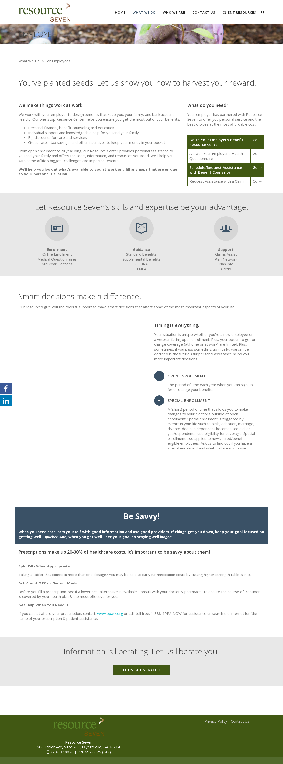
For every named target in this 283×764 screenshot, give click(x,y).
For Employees (58, 60)
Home (120, 12)
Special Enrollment (189, 400)
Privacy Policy (215, 721)
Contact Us (203, 12)
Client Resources (239, 12)
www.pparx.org (110, 613)
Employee (257, 34)
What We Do (144, 12)
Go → (257, 139)
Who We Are (174, 12)
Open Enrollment (187, 375)
